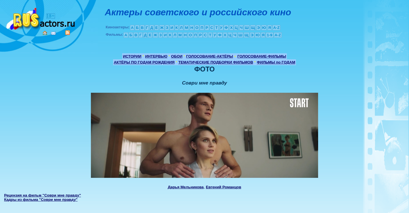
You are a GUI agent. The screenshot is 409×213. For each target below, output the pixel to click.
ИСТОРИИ (132, 56)
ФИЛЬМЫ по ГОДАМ (276, 62)
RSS (67, 32)
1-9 (269, 35)
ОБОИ (176, 56)
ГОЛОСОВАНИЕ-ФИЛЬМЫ (261, 56)
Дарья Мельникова (186, 187)
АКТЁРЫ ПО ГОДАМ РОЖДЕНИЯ (144, 62)
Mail (53, 33)
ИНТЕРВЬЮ (156, 56)
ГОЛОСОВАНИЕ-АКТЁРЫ (209, 56)
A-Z (276, 28)
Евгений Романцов (223, 187)
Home (45, 33)
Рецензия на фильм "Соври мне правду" (42, 195)
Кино (41, 18)
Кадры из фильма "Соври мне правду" (41, 199)
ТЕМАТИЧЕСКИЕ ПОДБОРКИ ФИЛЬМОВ (215, 62)
